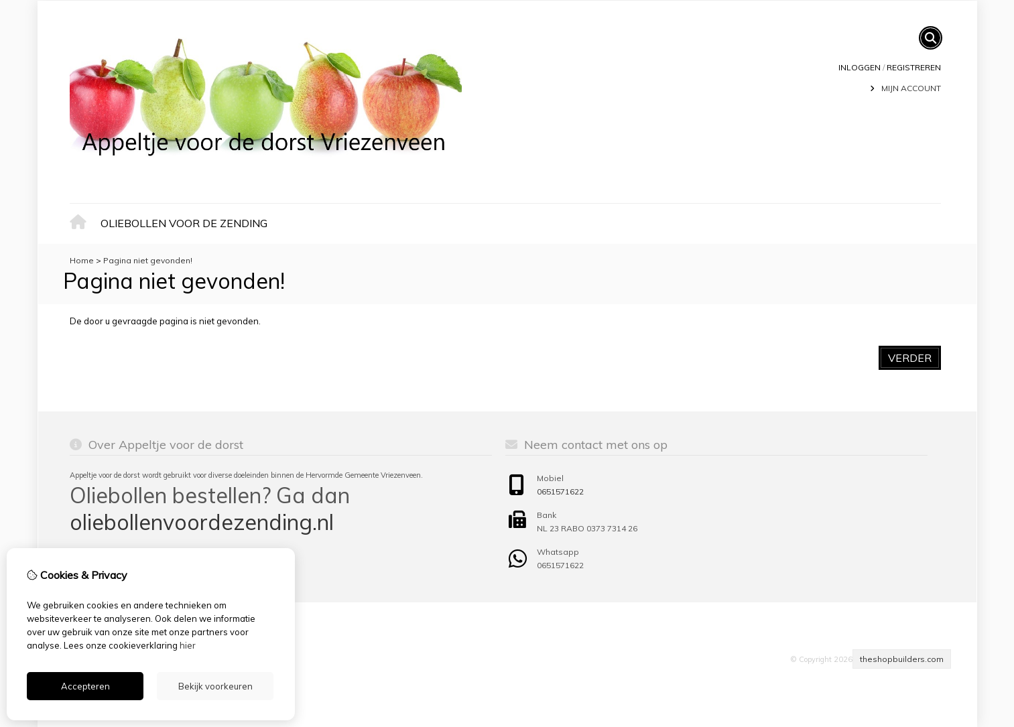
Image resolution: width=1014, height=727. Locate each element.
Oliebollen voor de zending (184, 223)
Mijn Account (911, 88)
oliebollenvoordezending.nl (202, 522)
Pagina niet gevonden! (147, 260)
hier (188, 645)
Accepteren (85, 686)
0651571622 (560, 491)
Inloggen (859, 67)
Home (82, 224)
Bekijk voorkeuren (215, 686)
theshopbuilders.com (902, 659)
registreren (914, 67)
